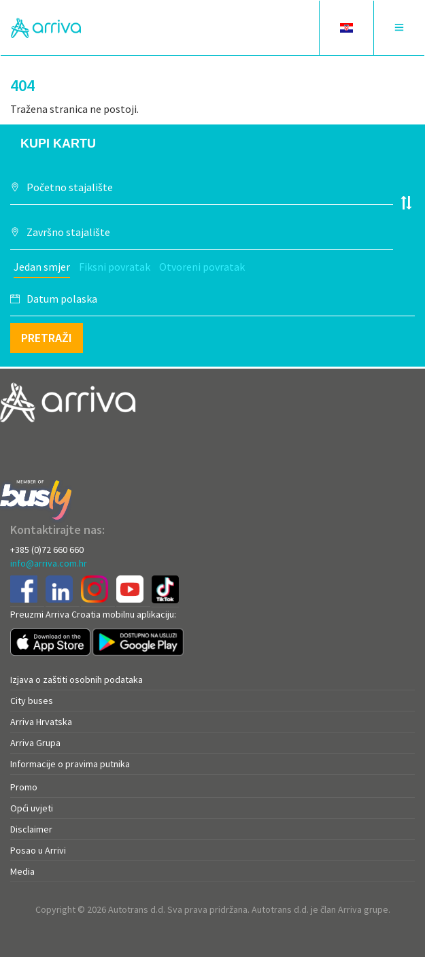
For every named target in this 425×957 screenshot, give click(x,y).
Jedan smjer (42, 266)
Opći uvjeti (31, 808)
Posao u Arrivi (38, 850)
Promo (23, 787)
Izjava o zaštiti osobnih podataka (76, 679)
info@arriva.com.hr (48, 563)
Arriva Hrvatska (41, 722)
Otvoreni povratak (202, 266)
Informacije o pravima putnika (70, 764)
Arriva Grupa (35, 743)
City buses (31, 700)
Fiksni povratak (114, 266)
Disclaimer (31, 829)
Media (22, 871)
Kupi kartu (58, 143)
